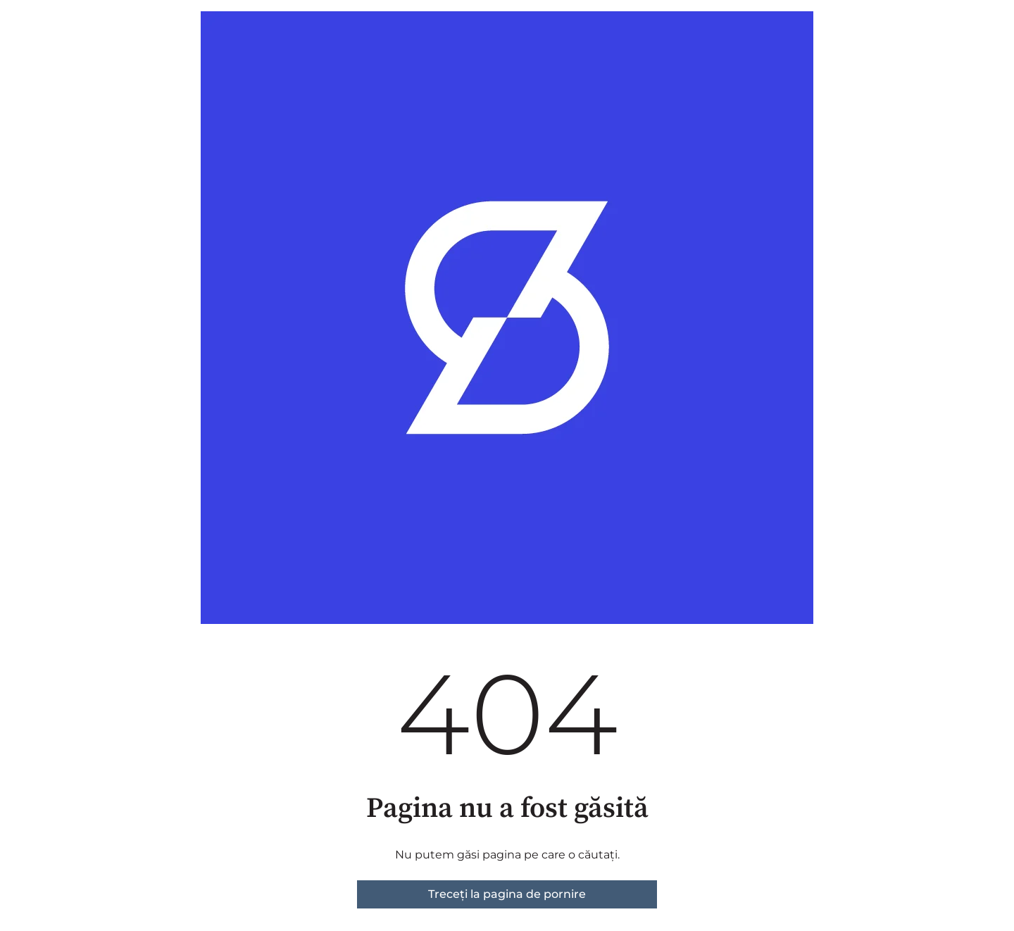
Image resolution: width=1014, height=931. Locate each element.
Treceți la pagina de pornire (507, 894)
